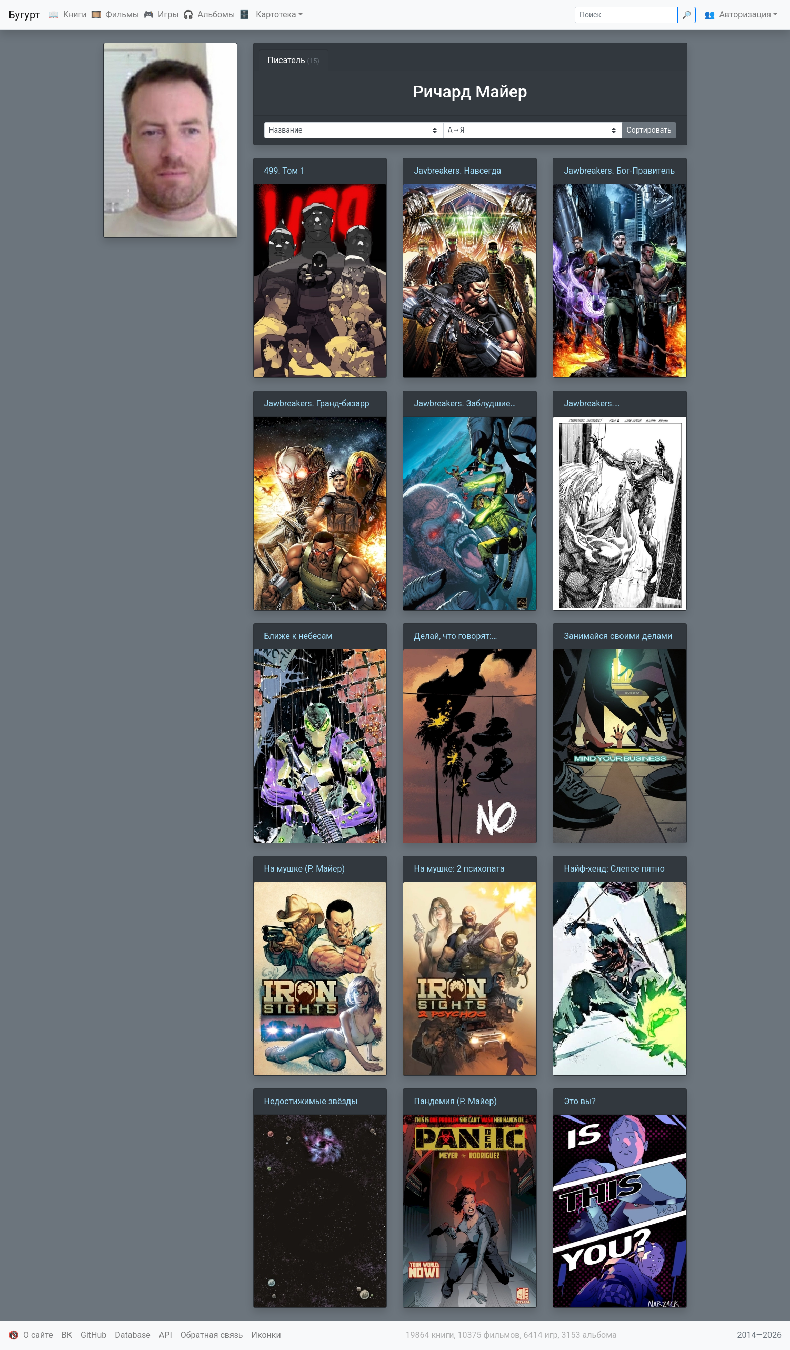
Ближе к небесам (298, 636)
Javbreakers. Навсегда (457, 171)
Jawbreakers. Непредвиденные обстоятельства (598, 404)
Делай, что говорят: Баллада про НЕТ (452, 637)
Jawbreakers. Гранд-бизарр (316, 403)
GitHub (93, 1335)
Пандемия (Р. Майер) (455, 1101)
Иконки (266, 1335)
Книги (75, 14)
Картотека (276, 14)
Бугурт (24, 14)
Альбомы (216, 14)
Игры (168, 14)
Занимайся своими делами (618, 636)
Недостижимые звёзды (311, 1101)
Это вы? (579, 1101)
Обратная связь (212, 1335)
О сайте (38, 1335)
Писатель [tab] (293, 60)
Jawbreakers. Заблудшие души (462, 404)
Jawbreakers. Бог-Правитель (619, 171)
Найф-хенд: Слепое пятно (614, 869)
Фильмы (122, 14)
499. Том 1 (284, 171)
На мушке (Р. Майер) (304, 869)
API (165, 1335)
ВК (67, 1335)
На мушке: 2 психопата (459, 869)
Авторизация (745, 14)
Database (133, 1335)
